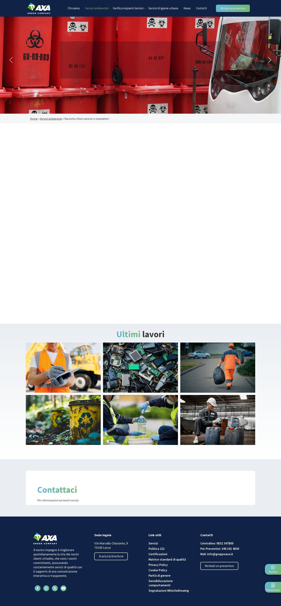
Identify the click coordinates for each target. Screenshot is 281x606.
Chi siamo (74, 8)
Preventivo (273, 590)
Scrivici (273, 571)
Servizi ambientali (97, 8)
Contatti (201, 8)
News (187, 8)
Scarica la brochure (112, 557)
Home (34, 118)
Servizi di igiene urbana (163, 8)
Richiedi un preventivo (220, 566)
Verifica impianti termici (129, 8)
